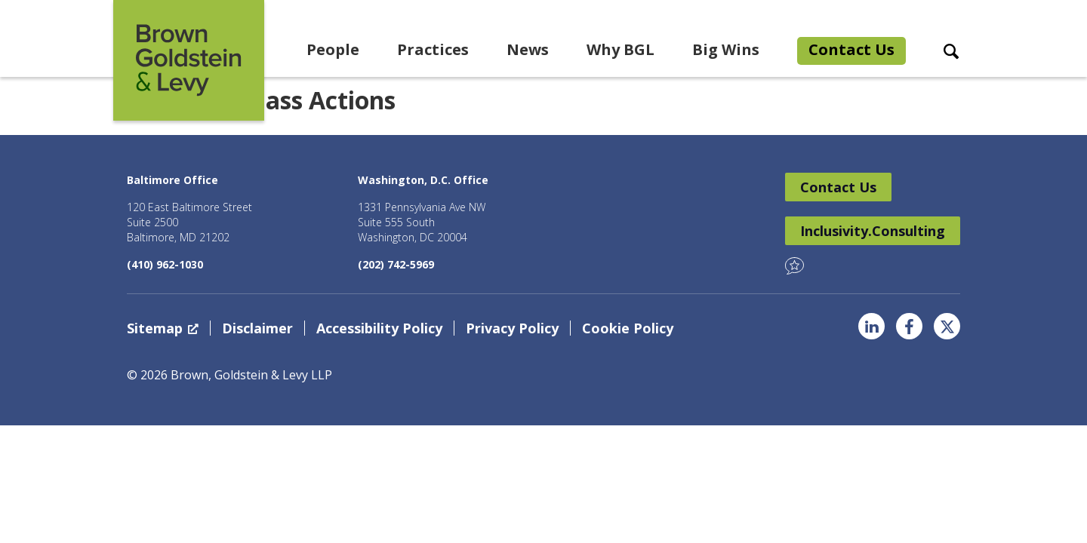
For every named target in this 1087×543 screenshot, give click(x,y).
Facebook (909, 326)
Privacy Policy (512, 328)
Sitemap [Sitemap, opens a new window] (163, 328)
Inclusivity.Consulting (872, 231)
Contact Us (851, 49)
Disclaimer (257, 328)
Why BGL (620, 49)
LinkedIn (871, 326)
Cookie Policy (627, 328)
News (528, 49)
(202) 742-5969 (396, 264)
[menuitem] (332, 51)
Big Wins (725, 49)
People (332, 49)
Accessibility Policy (379, 328)
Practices (433, 49)
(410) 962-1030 (165, 264)
